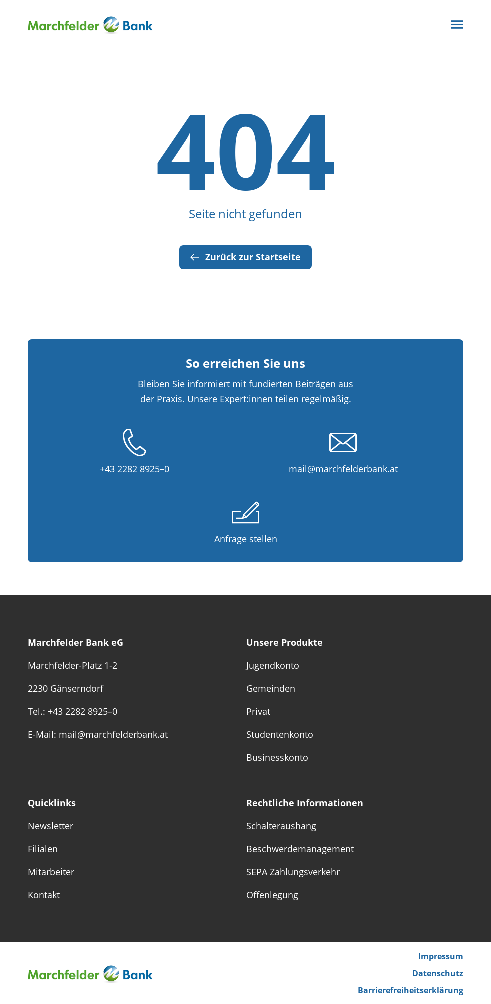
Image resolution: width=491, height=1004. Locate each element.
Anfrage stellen (245, 539)
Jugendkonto (272, 665)
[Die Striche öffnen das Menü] (457, 24)
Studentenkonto (279, 734)
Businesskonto (277, 757)
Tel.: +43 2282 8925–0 (72, 711)
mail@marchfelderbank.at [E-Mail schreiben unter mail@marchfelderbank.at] (343, 469)
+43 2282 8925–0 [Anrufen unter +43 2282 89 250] (134, 469)
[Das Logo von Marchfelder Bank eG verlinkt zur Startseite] (98, 24)
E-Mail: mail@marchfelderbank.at (98, 734)
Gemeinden (270, 688)
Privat (258, 711)
